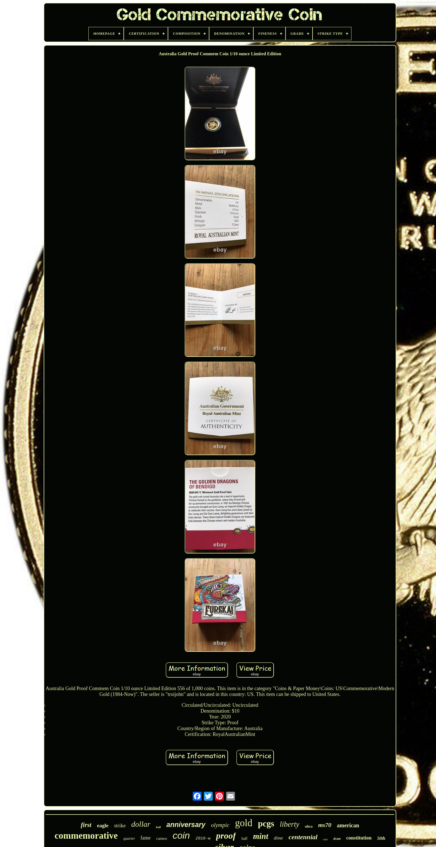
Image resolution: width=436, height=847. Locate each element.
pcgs (266, 823)
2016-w (202, 838)
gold (243, 823)
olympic (220, 825)
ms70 (324, 824)
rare (325, 839)
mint (260, 836)
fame (146, 838)
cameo (161, 838)
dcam (337, 839)
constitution (358, 838)
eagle (102, 825)
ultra (308, 826)
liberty (289, 824)
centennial (303, 837)
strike (120, 825)
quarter (129, 838)
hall (158, 827)
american (348, 825)
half (244, 838)
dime (278, 838)
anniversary (185, 824)
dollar (140, 824)
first (86, 824)
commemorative (86, 836)
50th (381, 838)
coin (181, 835)
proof (226, 836)
